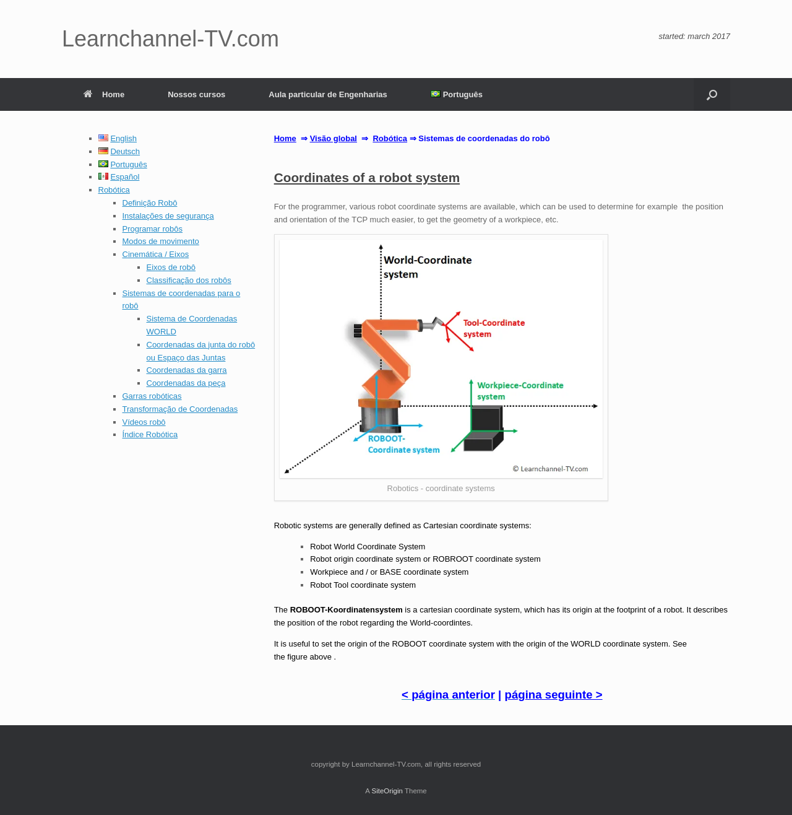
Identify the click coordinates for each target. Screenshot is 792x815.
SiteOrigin (387, 791)
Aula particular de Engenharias (328, 94)
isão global (336, 138)
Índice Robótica (150, 434)
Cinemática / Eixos (156, 254)
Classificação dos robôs (189, 280)
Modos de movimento (161, 241)
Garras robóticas (152, 396)
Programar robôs (153, 228)
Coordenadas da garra (187, 370)
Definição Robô (150, 202)
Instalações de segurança (168, 215)
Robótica (114, 189)
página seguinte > (554, 694)
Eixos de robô (171, 267)
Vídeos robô (144, 422)
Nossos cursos (196, 94)
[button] (712, 94)
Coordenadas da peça (186, 383)
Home (104, 94)
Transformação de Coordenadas (180, 409)
